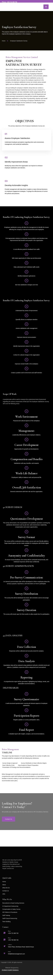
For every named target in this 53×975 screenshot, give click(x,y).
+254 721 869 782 (12, 2)
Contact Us (8, 819)
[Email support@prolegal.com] (26, 946)
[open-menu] (46, 6)
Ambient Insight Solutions (10, 970)
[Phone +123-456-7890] (26, 933)
